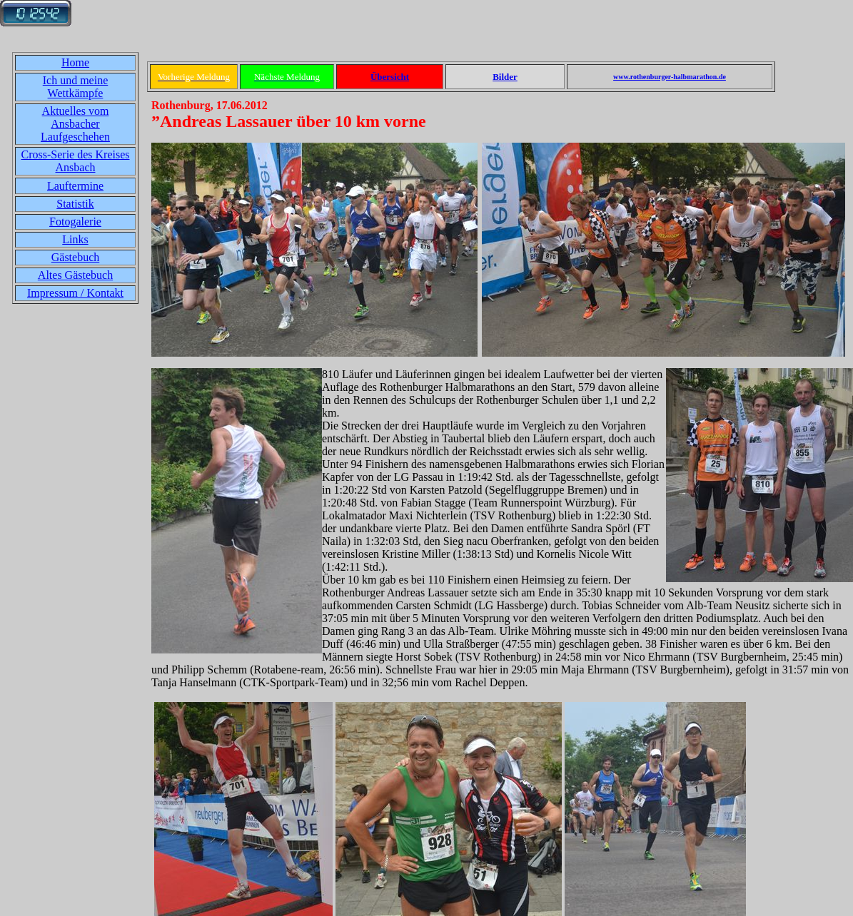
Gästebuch (75, 257)
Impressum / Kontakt (75, 293)
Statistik (75, 204)
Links (75, 239)
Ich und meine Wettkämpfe (75, 86)
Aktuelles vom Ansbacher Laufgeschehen (75, 124)
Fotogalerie (75, 221)
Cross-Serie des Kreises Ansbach (75, 160)
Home (75, 62)
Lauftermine (75, 186)
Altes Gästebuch (75, 275)
